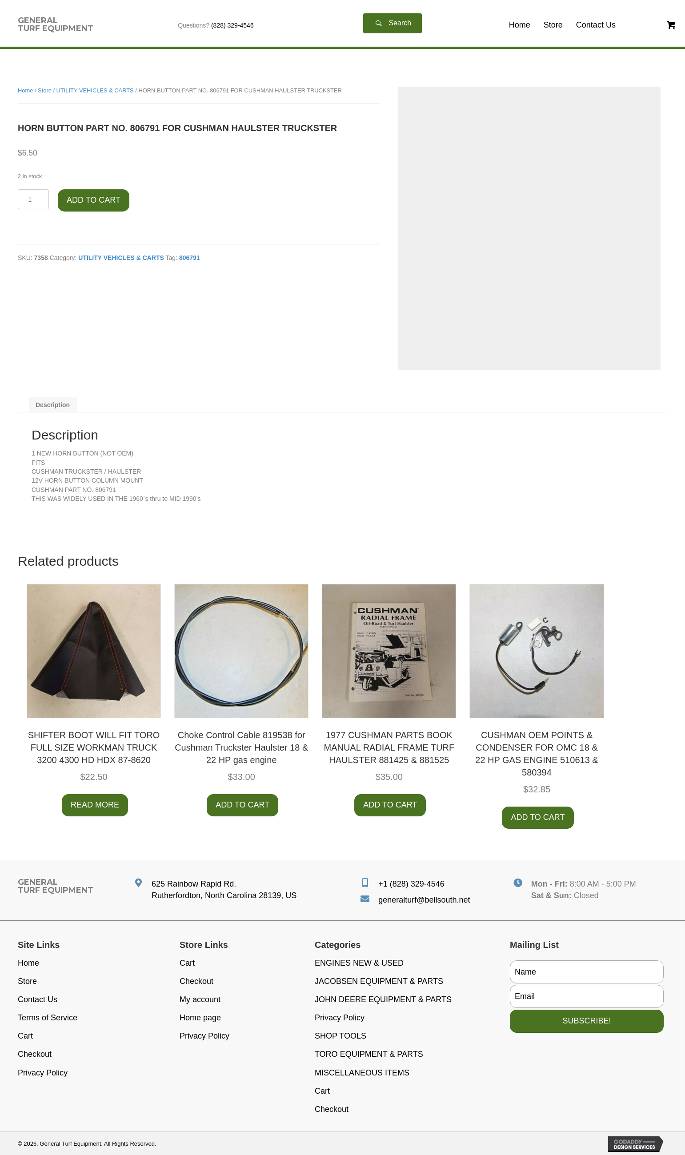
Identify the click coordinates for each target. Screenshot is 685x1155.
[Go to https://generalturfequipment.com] (55, 24)
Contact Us (37, 999)
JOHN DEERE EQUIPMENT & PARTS (383, 999)
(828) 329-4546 (232, 25)
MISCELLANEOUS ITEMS (362, 1072)
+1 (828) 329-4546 (411, 883)
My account (200, 999)
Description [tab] (53, 404)
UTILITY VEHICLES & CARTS (95, 90)
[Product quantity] (33, 199)
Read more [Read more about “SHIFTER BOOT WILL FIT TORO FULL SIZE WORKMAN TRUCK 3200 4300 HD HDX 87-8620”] (95, 804)
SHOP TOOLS (340, 1035)
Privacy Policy (43, 1072)
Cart (25, 1035)
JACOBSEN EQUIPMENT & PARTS (379, 981)
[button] (392, 23)
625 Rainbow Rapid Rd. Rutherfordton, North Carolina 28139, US (224, 889)
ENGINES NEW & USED (359, 963)
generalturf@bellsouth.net (424, 899)
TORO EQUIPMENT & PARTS (369, 1054)
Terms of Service (47, 1017)
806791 (189, 257)
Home (25, 90)
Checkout (35, 1054)
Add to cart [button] (242, 804)
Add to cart (93, 200)
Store (45, 90)
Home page (200, 1017)
